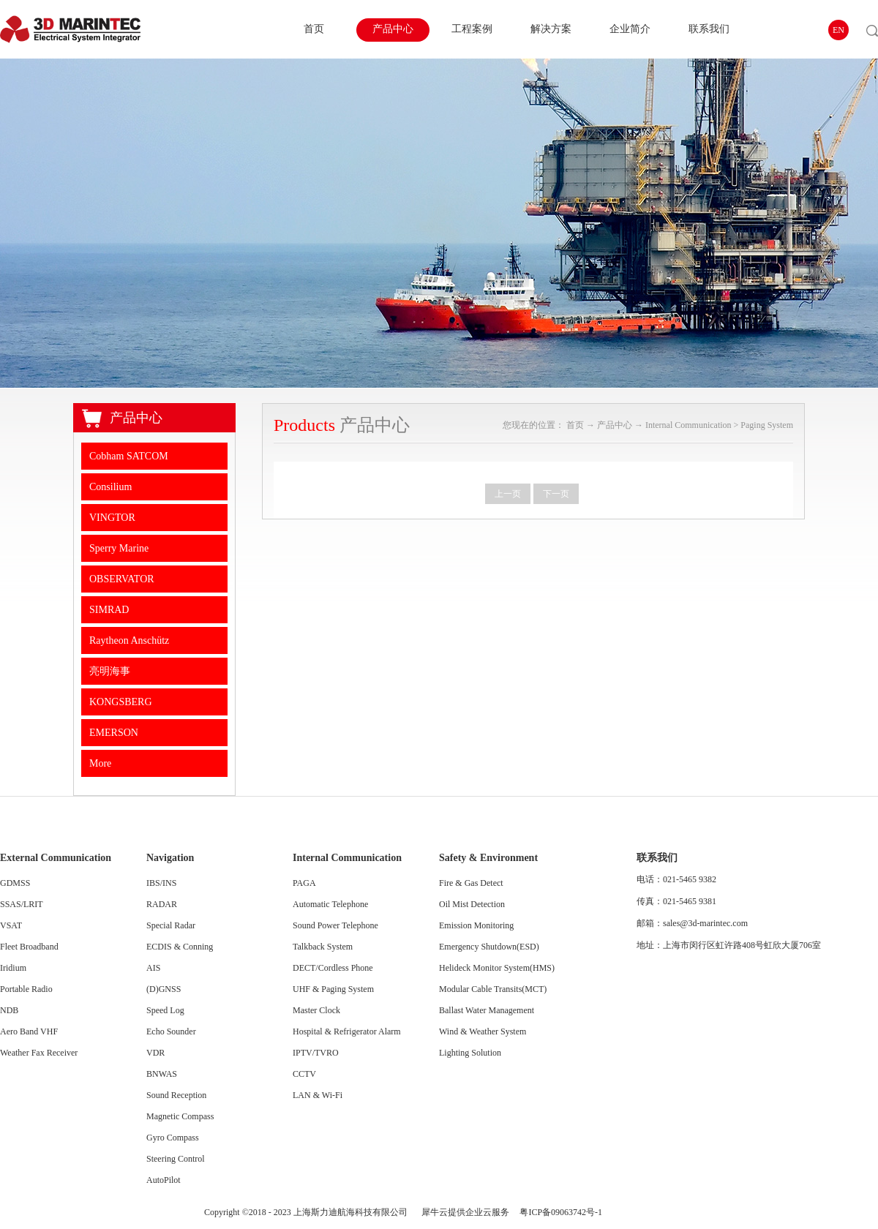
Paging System (766, 425)
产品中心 (614, 425)
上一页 (508, 494)
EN (838, 30)
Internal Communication (688, 425)
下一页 (556, 494)
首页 (314, 28)
